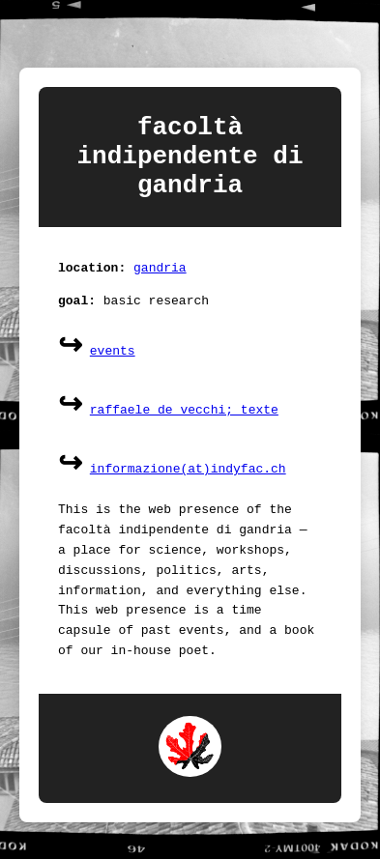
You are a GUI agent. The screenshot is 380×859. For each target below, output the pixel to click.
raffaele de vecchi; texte (184, 429)
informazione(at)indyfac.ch (188, 488)
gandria (160, 286)
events (112, 370)
